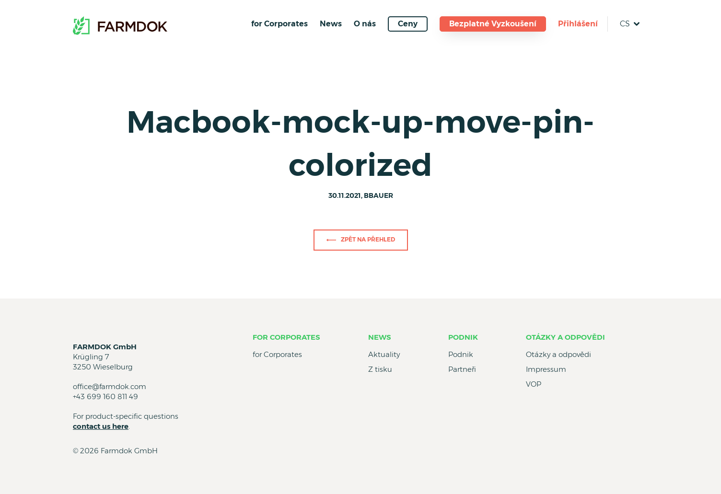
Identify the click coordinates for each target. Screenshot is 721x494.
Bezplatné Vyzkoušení (492, 23)
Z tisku (380, 369)
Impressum (546, 369)
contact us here (100, 426)
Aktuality (384, 354)
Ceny (408, 23)
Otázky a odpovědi (565, 337)
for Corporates (279, 23)
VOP (533, 384)
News (331, 23)
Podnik (463, 337)
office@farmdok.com (109, 386)
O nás (365, 23)
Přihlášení (578, 23)
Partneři (462, 369)
